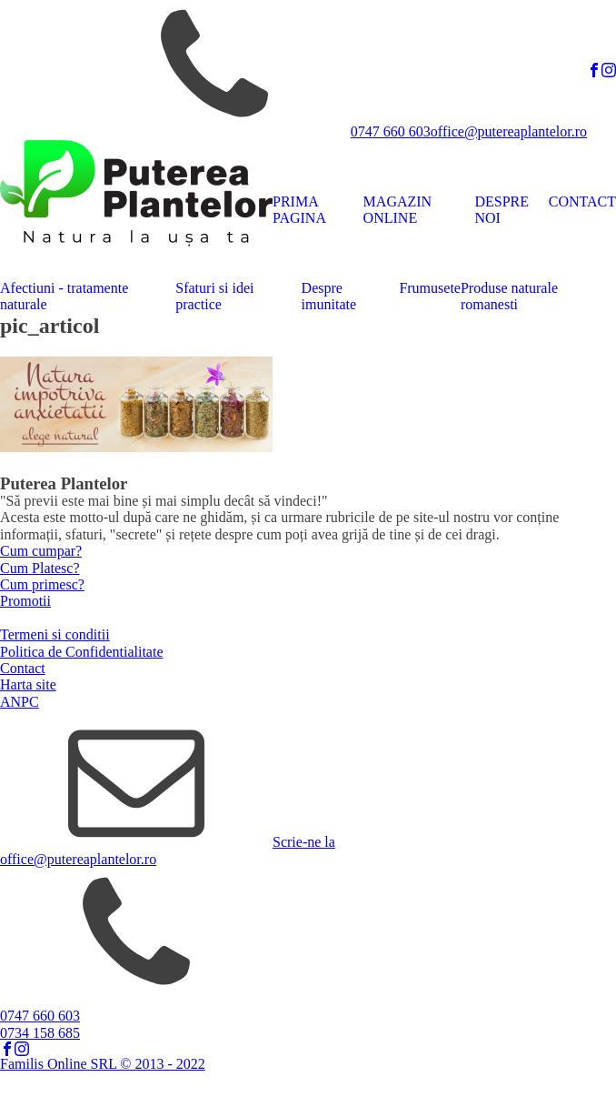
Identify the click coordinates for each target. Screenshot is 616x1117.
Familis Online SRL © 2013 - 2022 (102, 1064)
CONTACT (582, 201)
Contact (22, 668)
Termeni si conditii (55, 634)
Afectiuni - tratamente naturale (64, 296)
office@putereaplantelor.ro (509, 131)
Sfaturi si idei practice (214, 296)
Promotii (25, 601)
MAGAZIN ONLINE (397, 210)
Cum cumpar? (41, 550)
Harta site (28, 684)
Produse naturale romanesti (509, 296)
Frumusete (430, 288)
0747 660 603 (391, 131)
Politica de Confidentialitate (82, 651)
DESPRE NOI (501, 210)
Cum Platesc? (40, 568)
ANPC (19, 701)
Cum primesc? (42, 584)
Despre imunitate (329, 296)
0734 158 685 (40, 1033)
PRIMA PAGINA (299, 210)
